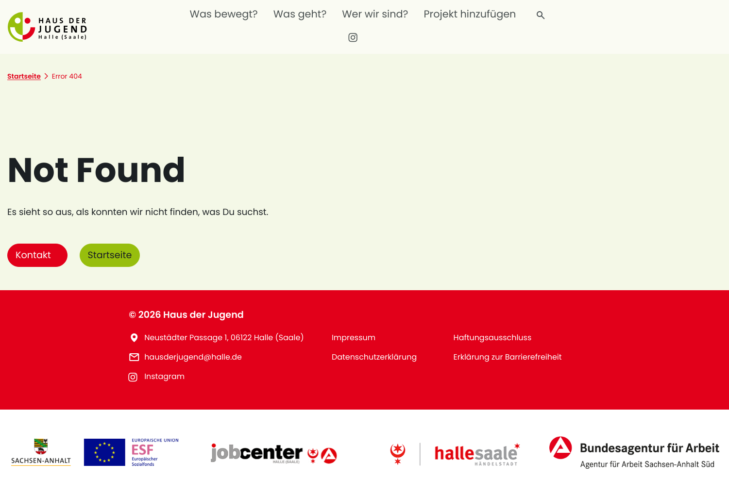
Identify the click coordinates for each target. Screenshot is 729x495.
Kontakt (33, 255)
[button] (49, 26)
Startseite (110, 255)
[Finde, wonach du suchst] (541, 15)
